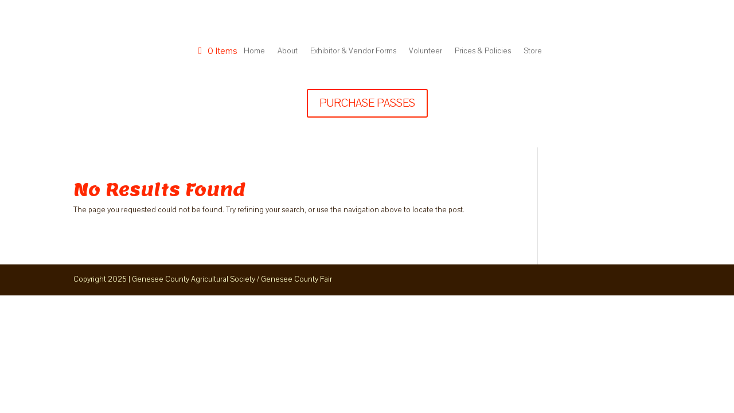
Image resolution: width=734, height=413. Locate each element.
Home (254, 51)
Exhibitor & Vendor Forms (353, 51)
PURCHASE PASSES (367, 103)
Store (533, 51)
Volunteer (425, 51)
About (288, 51)
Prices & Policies (483, 51)
